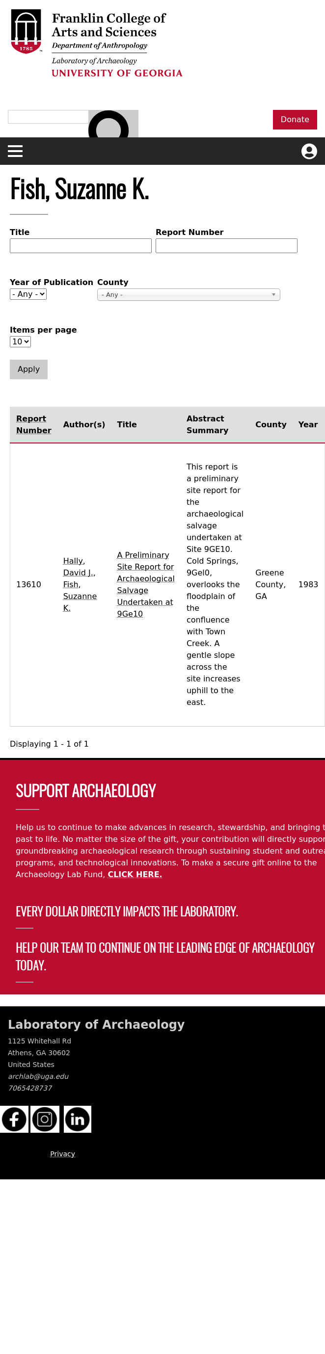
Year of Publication (51, 282)
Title (19, 232)
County (113, 282)
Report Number (189, 232)
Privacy (62, 1154)
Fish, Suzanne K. (80, 596)
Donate (295, 119)
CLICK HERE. (135, 874)
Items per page (43, 330)
